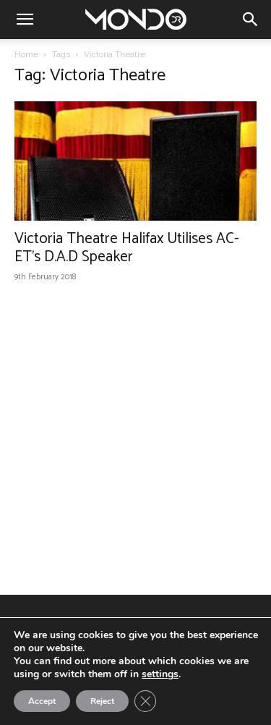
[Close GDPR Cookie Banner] (145, 701)
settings (160, 674)
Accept (42, 701)
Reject (102, 701)
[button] (24, 19)
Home (26, 54)
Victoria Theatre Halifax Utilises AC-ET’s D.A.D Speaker (126, 247)
